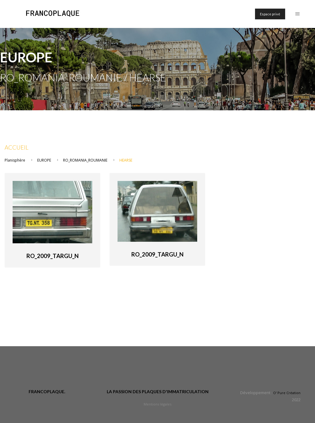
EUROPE (44, 160)
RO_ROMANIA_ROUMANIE (85, 160)
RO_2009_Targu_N (52, 256)
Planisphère (15, 160)
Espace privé (270, 14)
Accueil (17, 147)
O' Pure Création (287, 392)
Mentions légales (157, 404)
